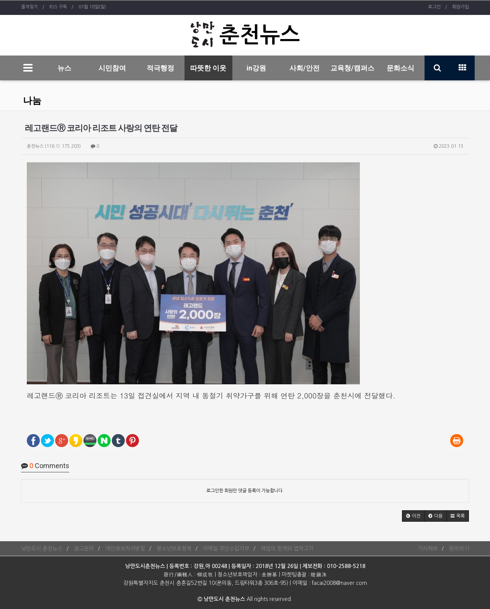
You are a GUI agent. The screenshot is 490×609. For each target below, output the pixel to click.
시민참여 (112, 68)
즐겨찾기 (29, 7)
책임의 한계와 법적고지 (287, 548)
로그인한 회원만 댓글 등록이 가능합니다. (245, 490)
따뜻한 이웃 (208, 68)
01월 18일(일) (92, 7)
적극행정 (160, 68)
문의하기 (459, 548)
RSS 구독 (58, 7)
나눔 (32, 100)
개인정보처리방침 (125, 548)
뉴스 (64, 68)
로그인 (434, 7)
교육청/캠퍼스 (352, 68)
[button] (413, 516)
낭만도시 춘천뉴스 (41, 548)
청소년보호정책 (174, 548)
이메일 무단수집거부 (226, 548)
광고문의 (84, 548)
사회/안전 (304, 68)
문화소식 (400, 68)
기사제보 (428, 548)
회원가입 (460, 7)
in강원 (256, 68)
